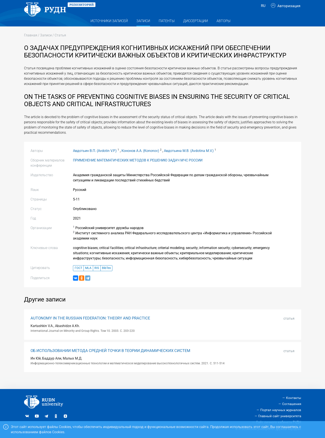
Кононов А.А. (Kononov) (140, 159)
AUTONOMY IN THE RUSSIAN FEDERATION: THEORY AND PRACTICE (90, 326)
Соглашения (291, 404)
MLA (88, 276)
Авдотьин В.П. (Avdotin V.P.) (95, 159)
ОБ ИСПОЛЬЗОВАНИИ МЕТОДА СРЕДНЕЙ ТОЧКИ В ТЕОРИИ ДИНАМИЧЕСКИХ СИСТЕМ (110, 359)
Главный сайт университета (279, 416)
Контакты (293, 398)
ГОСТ (78, 276)
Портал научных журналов (280, 410)
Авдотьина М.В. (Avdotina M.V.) (189, 159)
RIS (96, 276)
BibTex (106, 276)
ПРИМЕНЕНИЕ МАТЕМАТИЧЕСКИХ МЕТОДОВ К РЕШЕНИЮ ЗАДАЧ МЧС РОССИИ (137, 168)
